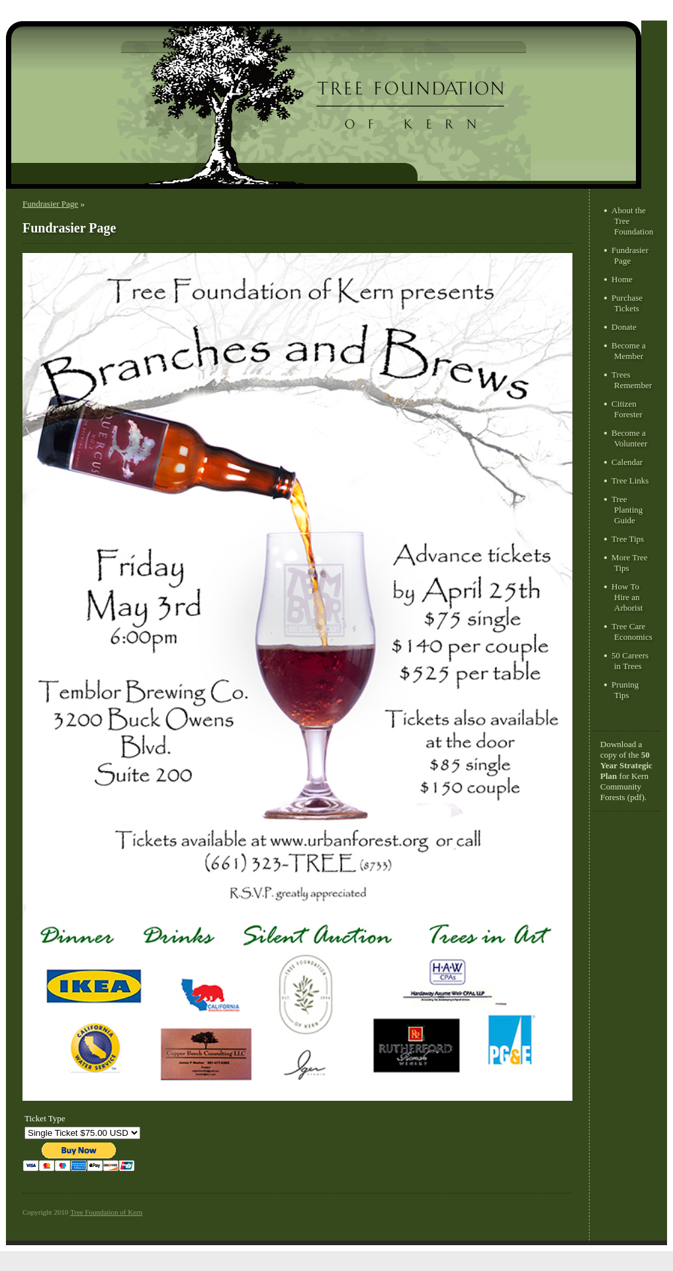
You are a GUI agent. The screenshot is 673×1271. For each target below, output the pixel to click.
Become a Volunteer (629, 438)
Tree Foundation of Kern (106, 1212)
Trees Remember (631, 380)
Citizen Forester (627, 409)
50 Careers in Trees (630, 660)
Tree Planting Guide (627, 509)
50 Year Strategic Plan (626, 765)
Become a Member (628, 350)
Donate (624, 327)
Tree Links (630, 480)
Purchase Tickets (627, 303)
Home (622, 279)
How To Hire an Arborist (627, 597)
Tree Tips (627, 539)
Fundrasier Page (50, 204)
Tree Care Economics (631, 631)
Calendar (627, 462)
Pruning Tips (625, 690)
